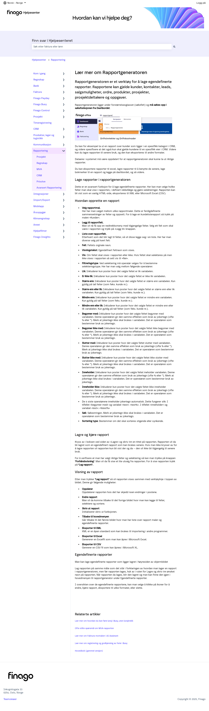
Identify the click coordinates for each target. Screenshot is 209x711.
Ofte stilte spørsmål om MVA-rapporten (94, 628)
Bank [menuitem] (36, 85)
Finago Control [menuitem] (41, 110)
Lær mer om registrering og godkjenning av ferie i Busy (101, 643)
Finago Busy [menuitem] (40, 104)
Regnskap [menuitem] (38, 79)
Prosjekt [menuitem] (38, 116)
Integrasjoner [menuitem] (40, 194)
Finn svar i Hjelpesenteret (52, 40)
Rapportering (58, 59)
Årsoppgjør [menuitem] (39, 212)
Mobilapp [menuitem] (38, 206)
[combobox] (102, 46)
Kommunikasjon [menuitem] (42, 144)
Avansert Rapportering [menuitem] (49, 187)
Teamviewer (10, 699)
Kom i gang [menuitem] (39, 73)
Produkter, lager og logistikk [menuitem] (43, 137)
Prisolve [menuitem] (41, 181)
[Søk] (174, 46)
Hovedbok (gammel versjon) (89, 651)
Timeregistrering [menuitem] (42, 122)
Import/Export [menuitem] (41, 200)
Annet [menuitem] (36, 224)
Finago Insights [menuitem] (42, 237)
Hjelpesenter (39, 59)
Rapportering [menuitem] (40, 150)
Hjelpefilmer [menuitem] (40, 230)
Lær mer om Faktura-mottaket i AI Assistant (96, 636)
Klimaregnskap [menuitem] (41, 218)
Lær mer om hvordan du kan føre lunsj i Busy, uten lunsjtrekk (104, 621)
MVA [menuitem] (39, 169)
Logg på (201, 2)
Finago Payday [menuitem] (41, 98)
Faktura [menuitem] (37, 92)
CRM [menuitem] (36, 129)
